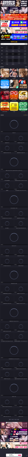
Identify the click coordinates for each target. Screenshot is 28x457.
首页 (9, 419)
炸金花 (13, 48)
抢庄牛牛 (25, 48)
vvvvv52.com (14, 42)
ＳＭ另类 (25, 51)
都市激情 (7, 59)
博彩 (2, 47)
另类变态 (25, 54)
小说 (2, 60)
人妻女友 (19, 59)
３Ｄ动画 (25, 50)
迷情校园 (7, 61)
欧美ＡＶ (19, 50)
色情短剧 (13, 64)
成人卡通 (19, 53)
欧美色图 (19, 56)
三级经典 (2, 115)
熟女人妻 (7, 51)
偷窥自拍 (7, 56)
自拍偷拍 (13, 50)
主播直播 (19, 51)
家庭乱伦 (13, 59)
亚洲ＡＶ (7, 50)
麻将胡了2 (7, 48)
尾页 (18, 419)
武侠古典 (25, 59)
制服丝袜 (7, 54)
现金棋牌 (19, 48)
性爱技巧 (25, 61)
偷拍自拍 (13, 53)
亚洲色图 (13, 56)
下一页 (15, 419)
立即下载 (19, 455)
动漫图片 (25, 56)
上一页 (12, 419)
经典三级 (13, 54)
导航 (2, 63)
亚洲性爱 (7, 53)
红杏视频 (7, 64)
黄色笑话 (19, 61)
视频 (2, 50)
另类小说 (13, 61)
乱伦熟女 (19, 54)
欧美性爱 (25, 53)
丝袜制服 (13, 51)
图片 (2, 57)
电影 (2, 53)
